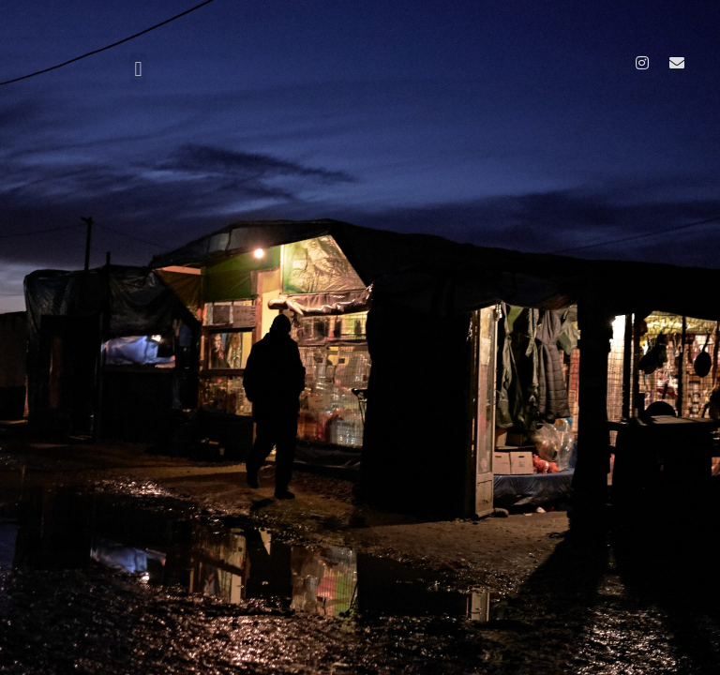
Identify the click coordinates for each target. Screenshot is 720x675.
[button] (138, 68)
